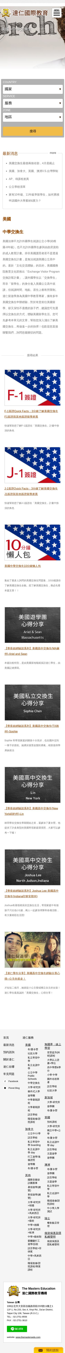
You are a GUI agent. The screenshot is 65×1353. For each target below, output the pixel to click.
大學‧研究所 (34, 1087)
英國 (47, 1117)
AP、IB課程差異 (19, 178)
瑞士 (47, 1218)
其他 (28, 1175)
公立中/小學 (34, 1133)
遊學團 (31, 1095)
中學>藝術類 (34, 1236)
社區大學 (32, 1053)
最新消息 (8, 1044)
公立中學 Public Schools (32, 1075)
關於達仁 (8, 1059)
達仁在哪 (8, 1066)
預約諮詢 (8, 1052)
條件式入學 (34, 1091)
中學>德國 (33, 1224)
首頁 (6, 1037)
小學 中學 (52, 1074)
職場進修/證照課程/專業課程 (34, 1266)
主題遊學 (52, 1153)
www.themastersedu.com (28, 1337)
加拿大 (29, 1129)
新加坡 (49, 1097)
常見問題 (8, 1073)
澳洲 (47, 1164)
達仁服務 (28, 1037)
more (53, 152)
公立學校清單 (17, 186)
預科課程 (52, 1121)
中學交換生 (21, 29)
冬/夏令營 (33, 1049)
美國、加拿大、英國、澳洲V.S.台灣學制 (33, 171)
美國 (5, 29)
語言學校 (32, 1114)
